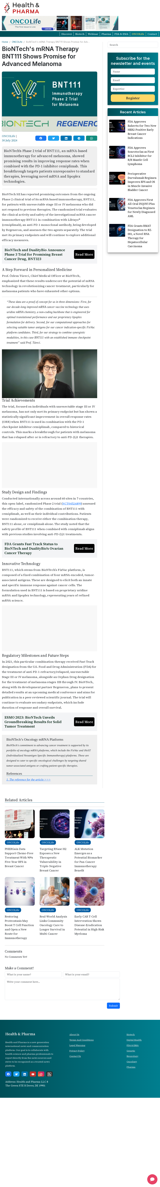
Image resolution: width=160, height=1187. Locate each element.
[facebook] (41, 138)
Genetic (131, 1050)
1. (28, 779)
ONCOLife (138, 34)
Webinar (93, 34)
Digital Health (134, 1039)
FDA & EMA (121, 34)
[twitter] (53, 138)
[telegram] (79, 138)
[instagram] (41, 1074)
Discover (66, 34)
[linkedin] (66, 138)
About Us (74, 1034)
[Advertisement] (49, 465)
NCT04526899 (71, 503)
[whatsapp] (91, 138)
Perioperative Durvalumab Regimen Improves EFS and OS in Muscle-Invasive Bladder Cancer (142, 224)
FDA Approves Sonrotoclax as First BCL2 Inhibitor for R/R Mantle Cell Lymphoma (141, 198)
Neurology (132, 1056)
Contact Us (75, 1056)
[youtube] (33, 1074)
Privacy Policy (77, 1050)
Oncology (132, 1061)
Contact (152, 34)
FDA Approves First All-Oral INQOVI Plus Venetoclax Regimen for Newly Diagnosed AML (141, 250)
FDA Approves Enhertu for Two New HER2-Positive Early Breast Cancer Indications (142, 172)
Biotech (79, 34)
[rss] (49, 1074)
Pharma (106, 34)
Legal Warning (77, 1045)
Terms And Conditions (81, 1039)
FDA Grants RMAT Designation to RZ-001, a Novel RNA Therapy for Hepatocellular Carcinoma (140, 278)
